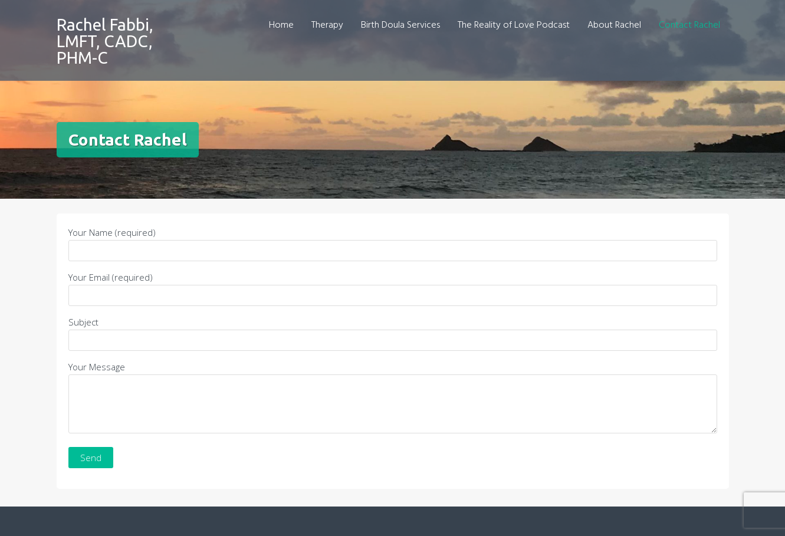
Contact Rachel (689, 25)
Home (281, 25)
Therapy (327, 25)
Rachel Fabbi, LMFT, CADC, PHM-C (105, 41)
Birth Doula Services (400, 25)
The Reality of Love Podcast (514, 25)
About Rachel (614, 25)
